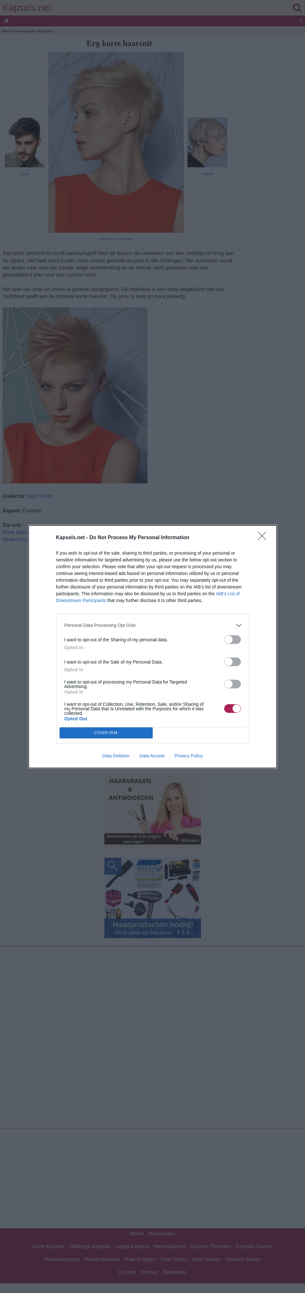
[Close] (264, 538)
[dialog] (153, 646)
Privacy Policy (189, 755)
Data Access (152, 755)
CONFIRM (106, 732)
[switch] (232, 639)
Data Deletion (116, 755)
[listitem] (152, 625)
